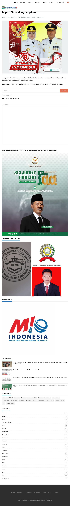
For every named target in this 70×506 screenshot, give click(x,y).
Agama (5, 398)
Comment (41, 17)
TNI (4, 403)
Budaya (23, 398)
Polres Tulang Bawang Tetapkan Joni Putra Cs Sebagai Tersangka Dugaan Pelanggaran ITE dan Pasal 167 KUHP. (40, 363)
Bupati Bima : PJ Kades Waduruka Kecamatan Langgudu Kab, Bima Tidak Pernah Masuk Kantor (40, 377)
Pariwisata (41, 400)
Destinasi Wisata (7, 422)
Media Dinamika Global (35, 500)
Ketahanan (14, 400)
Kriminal (21, 400)
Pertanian (5, 456)
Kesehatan (6, 400)
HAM (35, 398)
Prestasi (4, 466)
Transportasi (10, 403)
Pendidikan (5, 453)
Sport (62, 400)
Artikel (11, 398)
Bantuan (17, 398)
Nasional (28, 400)
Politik (47, 400)
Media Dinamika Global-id (28, 17)
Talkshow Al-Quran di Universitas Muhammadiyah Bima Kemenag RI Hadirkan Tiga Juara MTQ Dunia (40, 385)
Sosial (57, 400)
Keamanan (47, 398)
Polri (52, 400)
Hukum (40, 398)
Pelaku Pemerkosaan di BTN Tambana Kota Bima (27, 370)
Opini (34, 400)
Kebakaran (56, 398)
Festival (30, 398)
